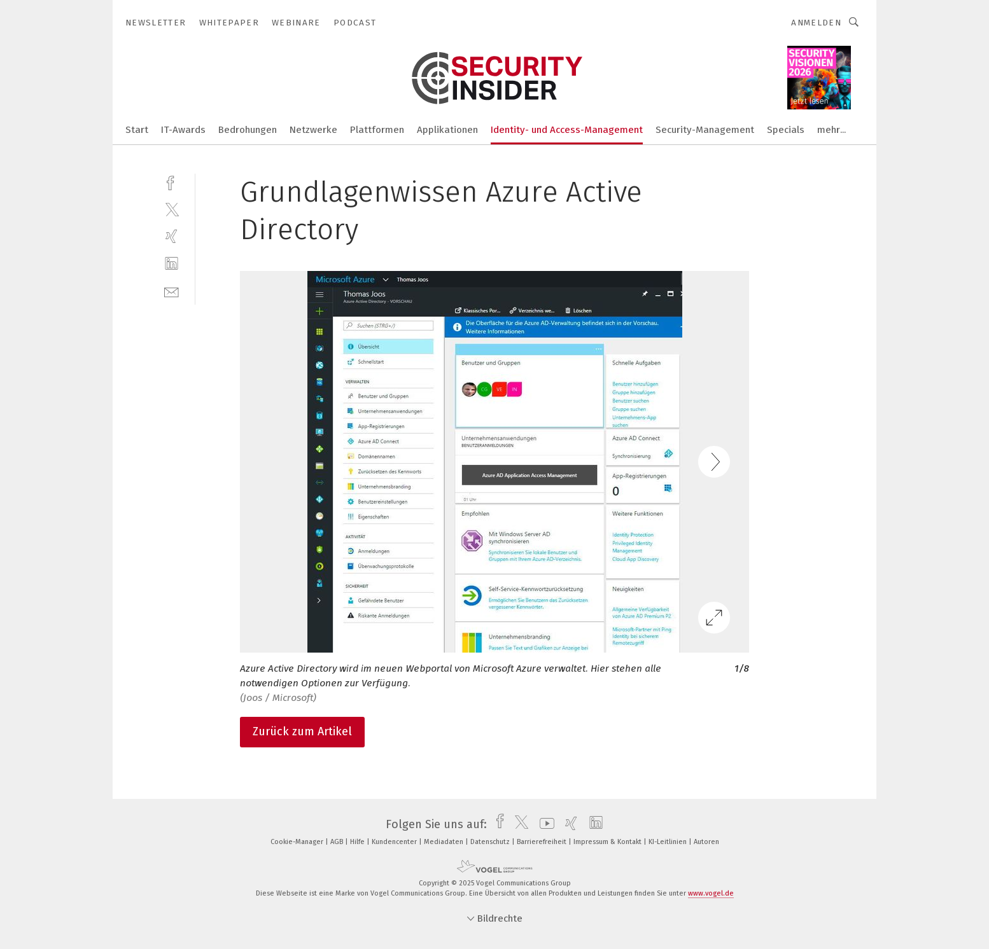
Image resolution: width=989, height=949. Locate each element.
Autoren (706, 842)
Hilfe (358, 842)
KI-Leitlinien (669, 842)
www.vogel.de (711, 893)
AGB (337, 842)
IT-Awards (183, 129)
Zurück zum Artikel (302, 731)
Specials (785, 129)
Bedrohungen (247, 129)
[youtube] (543, 824)
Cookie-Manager (297, 842)
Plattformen (377, 129)
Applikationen (447, 129)
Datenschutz (491, 842)
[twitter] (171, 209)
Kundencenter (395, 842)
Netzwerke (313, 129)
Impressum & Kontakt (608, 842)
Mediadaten (444, 842)
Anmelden (816, 22)
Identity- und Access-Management (567, 129)
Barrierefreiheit (542, 842)
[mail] (171, 291)
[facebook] (171, 182)
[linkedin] (171, 264)
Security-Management (705, 129)
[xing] (171, 236)
